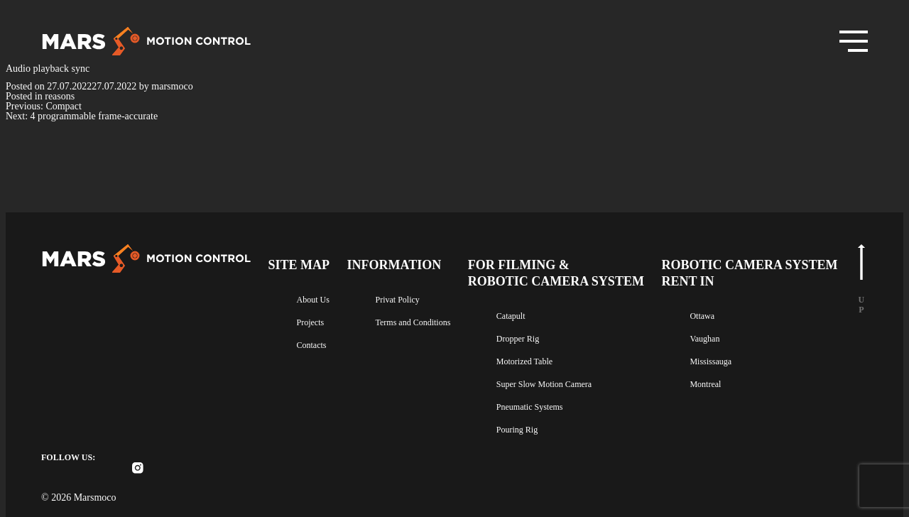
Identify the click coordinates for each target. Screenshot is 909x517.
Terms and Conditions (422, 319)
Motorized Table (544, 359)
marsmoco (191, 86)
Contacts (314, 343)
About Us (313, 296)
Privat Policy (403, 296)
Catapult (529, 312)
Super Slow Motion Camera (567, 382)
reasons (69, 96)
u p (861, 275)
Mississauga (722, 359)
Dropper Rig (535, 336)
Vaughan (715, 336)
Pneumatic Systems (550, 406)
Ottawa (713, 312)
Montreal (716, 382)
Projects (312, 319)
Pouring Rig (534, 429)
